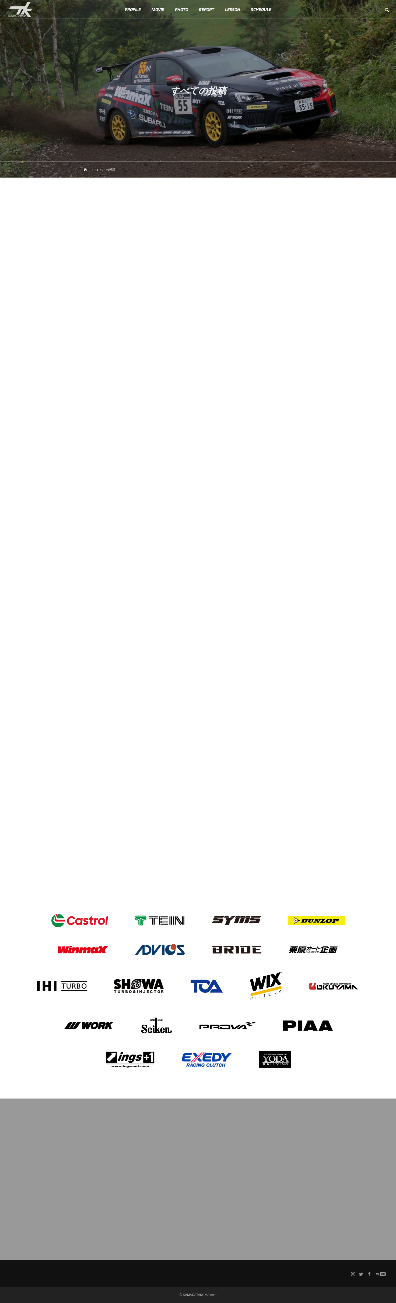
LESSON (232, 9)
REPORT (206, 9)
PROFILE (133, 9)
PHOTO (181, 9)
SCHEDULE (261, 9)
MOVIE (158, 9)
